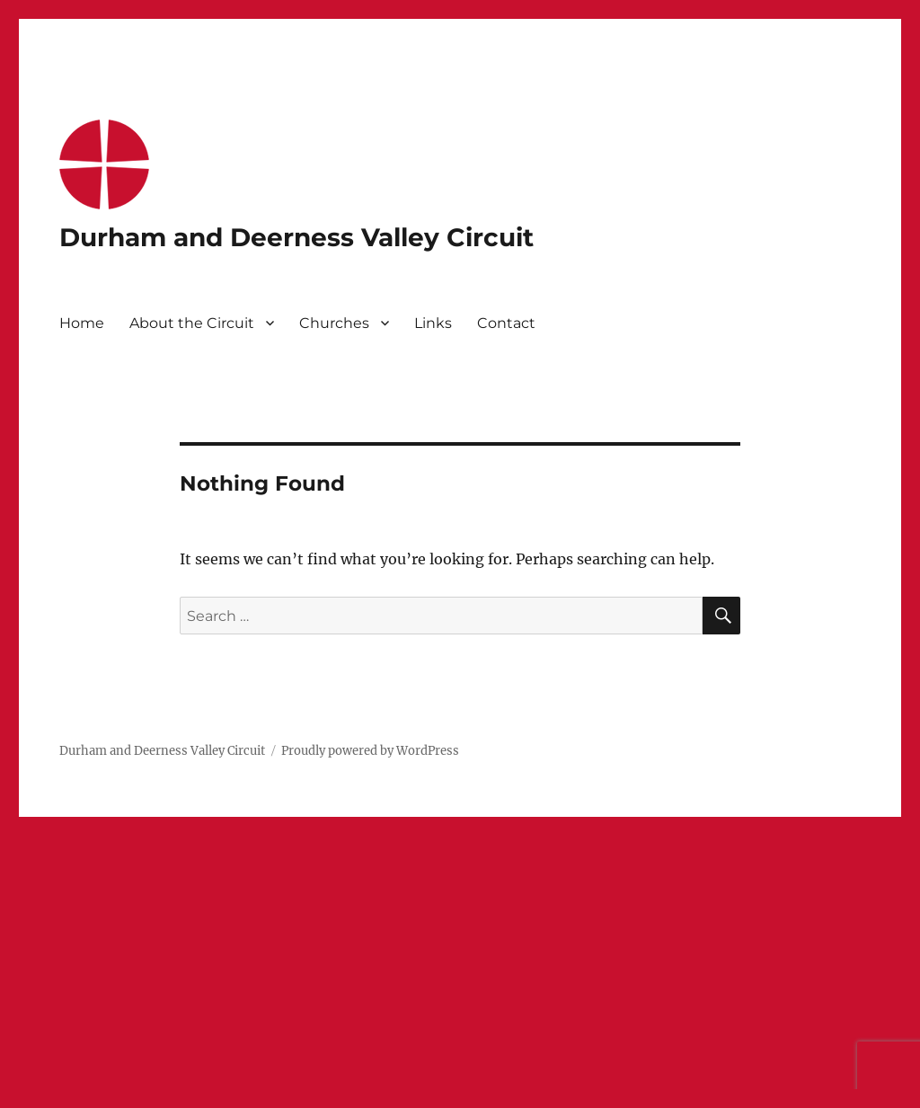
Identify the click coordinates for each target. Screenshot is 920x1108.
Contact (506, 323)
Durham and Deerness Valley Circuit (296, 237)
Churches (334, 323)
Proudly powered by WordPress (370, 750)
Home (81, 323)
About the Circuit (191, 323)
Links (433, 323)
